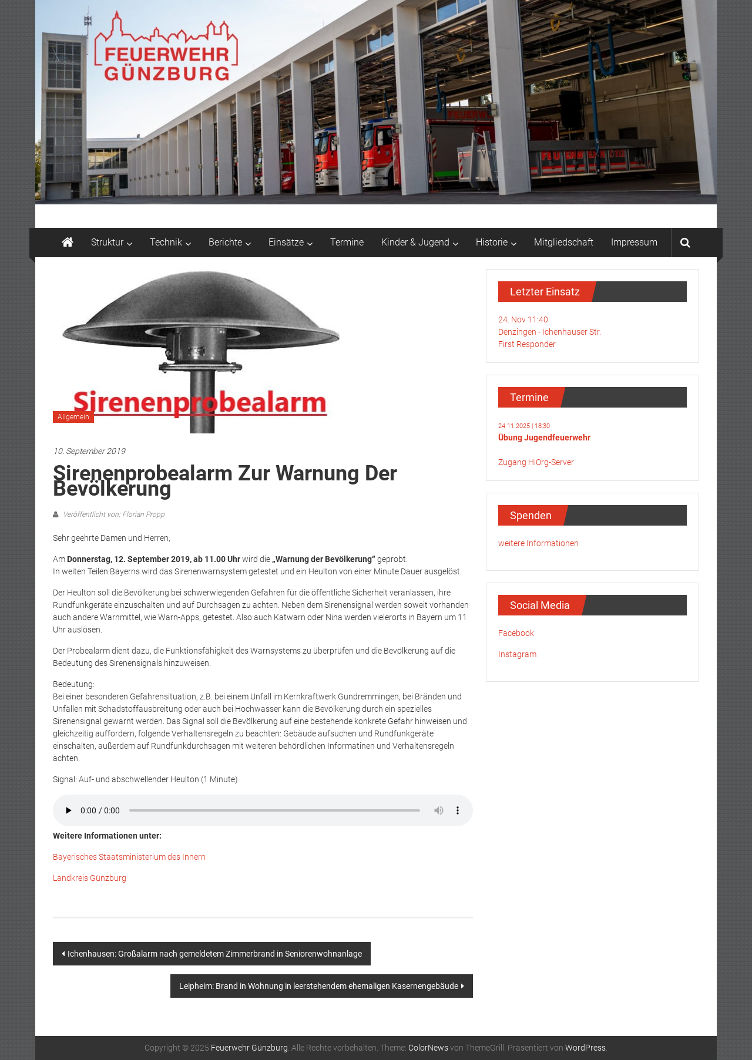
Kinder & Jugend (415, 242)
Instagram (517, 654)
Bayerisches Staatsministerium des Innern (129, 857)
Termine (347, 242)
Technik (166, 242)
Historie (492, 242)
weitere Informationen (538, 543)
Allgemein (73, 417)
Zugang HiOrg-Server (536, 462)
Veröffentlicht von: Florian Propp (112, 514)
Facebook (516, 633)
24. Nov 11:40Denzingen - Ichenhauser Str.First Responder (549, 332)
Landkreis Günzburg (89, 878)
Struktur (107, 242)
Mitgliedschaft (563, 242)
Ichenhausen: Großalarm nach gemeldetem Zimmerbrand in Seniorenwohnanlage (215, 953)
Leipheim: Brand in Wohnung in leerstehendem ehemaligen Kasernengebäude (318, 986)
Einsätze (286, 242)
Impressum (634, 242)
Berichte (225, 242)
